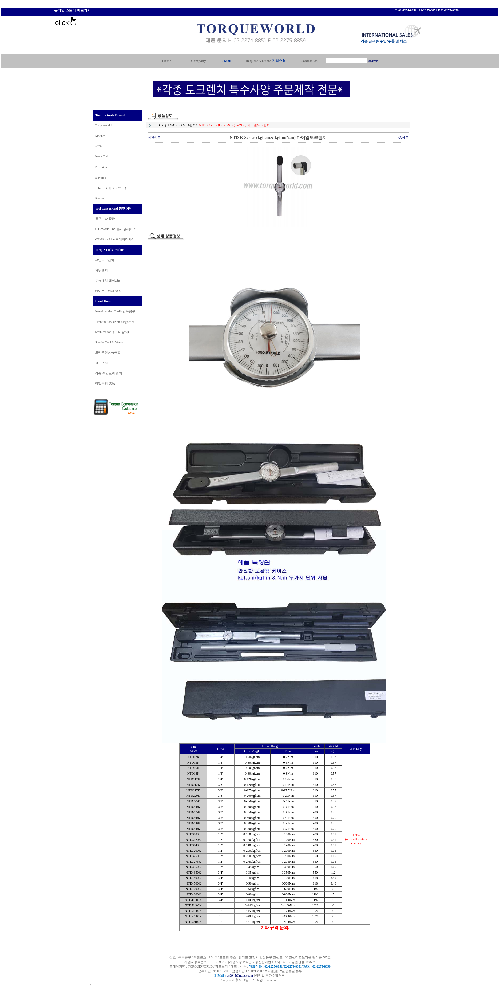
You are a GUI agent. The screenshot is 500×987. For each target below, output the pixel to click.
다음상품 (402, 138)
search (373, 61)
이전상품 (154, 138)
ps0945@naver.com (240, 975)
